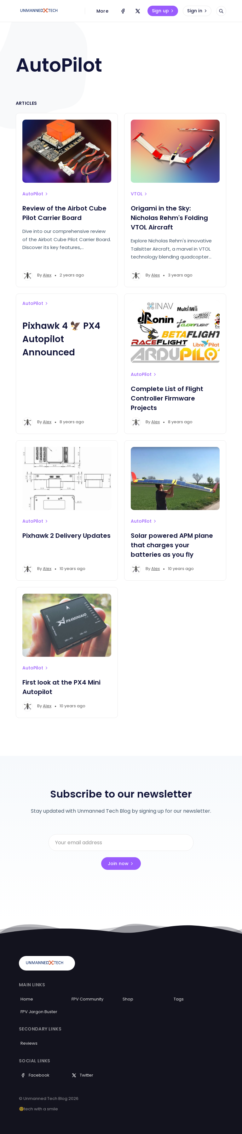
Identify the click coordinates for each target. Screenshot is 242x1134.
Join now (121, 863)
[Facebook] (123, 11)
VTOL (139, 194)
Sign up (163, 11)
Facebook (34, 1075)
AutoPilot (35, 194)
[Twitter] (138, 11)
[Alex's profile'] (27, 275)
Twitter (82, 1075)
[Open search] (221, 11)
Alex (47, 275)
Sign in (197, 11)
